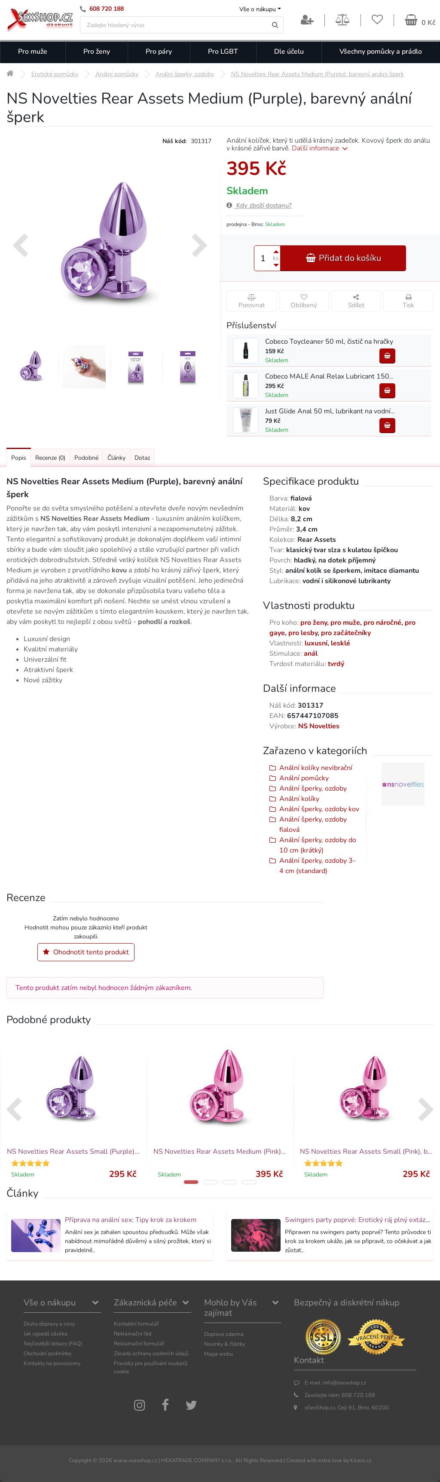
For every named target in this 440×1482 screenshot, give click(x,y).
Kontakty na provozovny (52, 1363)
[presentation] (20, 246)
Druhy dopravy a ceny (49, 1323)
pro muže (345, 622)
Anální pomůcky (304, 778)
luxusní (316, 643)
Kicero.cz (361, 1460)
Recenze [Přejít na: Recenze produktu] (50, 458)
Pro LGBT (223, 51)
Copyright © (83, 1460)
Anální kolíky (299, 799)
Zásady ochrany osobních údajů (151, 1353)
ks (276, 258)
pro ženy (313, 622)
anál (311, 653)
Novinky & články (224, 1344)
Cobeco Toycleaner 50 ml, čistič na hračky (329, 341)
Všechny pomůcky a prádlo (380, 51)
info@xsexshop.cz (344, 1382)
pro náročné (382, 622)
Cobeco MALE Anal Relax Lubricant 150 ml (332, 376)
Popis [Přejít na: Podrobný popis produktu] (18, 458)
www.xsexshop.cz (135, 1460)
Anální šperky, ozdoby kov (319, 809)
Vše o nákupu (257, 9)
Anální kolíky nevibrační (315, 768)
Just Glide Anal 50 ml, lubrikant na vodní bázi (334, 411)
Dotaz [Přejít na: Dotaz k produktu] (142, 458)
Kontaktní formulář (136, 1323)
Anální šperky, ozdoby (313, 788)
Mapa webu (218, 1353)
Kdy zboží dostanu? (259, 205)
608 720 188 (106, 9)
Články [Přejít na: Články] (116, 458)
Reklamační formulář (139, 1343)
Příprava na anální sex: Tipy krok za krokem (131, 1220)
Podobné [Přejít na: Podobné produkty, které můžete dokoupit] (86, 458)
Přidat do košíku (343, 258)
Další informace (321, 148)
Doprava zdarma (224, 1334)
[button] (191, 1182)
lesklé (340, 643)
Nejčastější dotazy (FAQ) (53, 1343)
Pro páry (159, 51)
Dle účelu (289, 51)
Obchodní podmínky (47, 1353)
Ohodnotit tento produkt (86, 952)
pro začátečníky (346, 633)
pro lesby (303, 633)
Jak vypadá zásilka (45, 1333)
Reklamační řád (132, 1333)
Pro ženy (96, 51)
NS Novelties (318, 726)
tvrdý (336, 664)
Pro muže (32, 51)
